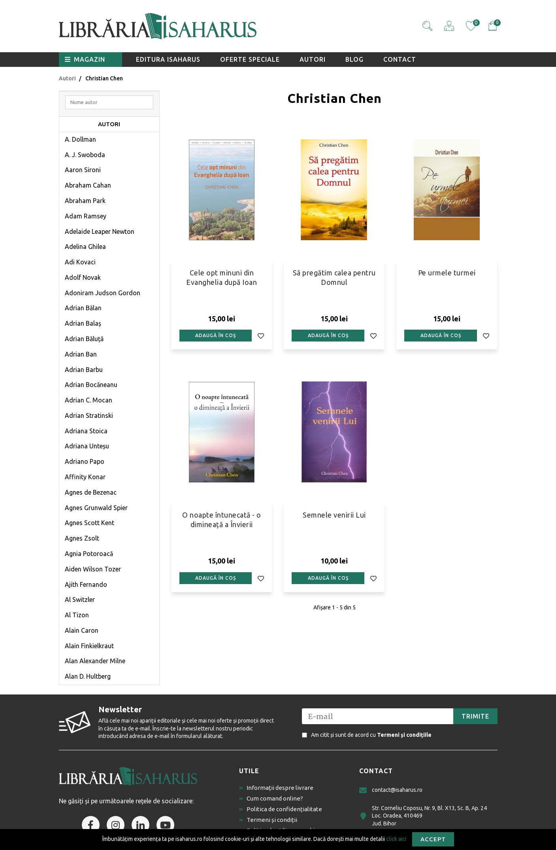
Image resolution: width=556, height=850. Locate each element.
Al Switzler (80, 599)
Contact (399, 59)
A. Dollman (80, 139)
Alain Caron (81, 630)
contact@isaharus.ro (390, 790)
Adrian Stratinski (89, 415)
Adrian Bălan (83, 307)
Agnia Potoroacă (89, 553)
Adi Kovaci (80, 262)
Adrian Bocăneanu (91, 384)
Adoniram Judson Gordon (102, 292)
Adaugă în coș (215, 335)
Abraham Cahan (88, 185)
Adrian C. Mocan (88, 400)
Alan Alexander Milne (95, 660)
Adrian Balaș (83, 323)
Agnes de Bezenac (91, 492)
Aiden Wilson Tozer (93, 569)
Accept (433, 839)
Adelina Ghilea (85, 246)
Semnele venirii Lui (334, 515)
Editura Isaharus (168, 59)
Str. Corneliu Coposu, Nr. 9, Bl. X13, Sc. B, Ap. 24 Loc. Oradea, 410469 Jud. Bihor (423, 816)
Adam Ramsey (85, 216)
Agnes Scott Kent (89, 522)
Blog (354, 59)
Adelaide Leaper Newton (99, 231)
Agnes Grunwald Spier (96, 507)
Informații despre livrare (276, 787)
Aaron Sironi (83, 169)
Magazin (85, 59)
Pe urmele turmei (447, 273)
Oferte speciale (250, 59)
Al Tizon (77, 615)
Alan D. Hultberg (88, 676)
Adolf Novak (83, 277)
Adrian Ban (81, 354)
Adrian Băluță (84, 338)
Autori (313, 59)
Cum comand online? (271, 798)
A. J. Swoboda (85, 154)
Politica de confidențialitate (280, 809)
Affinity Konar (85, 476)
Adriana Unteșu (87, 446)
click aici (396, 838)
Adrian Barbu (84, 369)
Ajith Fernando (86, 584)
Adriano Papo (84, 461)
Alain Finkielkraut (89, 645)
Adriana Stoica (86, 430)
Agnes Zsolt (82, 538)
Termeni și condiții (268, 819)
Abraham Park (85, 200)
